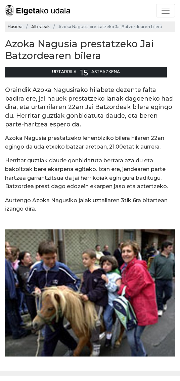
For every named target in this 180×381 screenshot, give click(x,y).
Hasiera (15, 26)
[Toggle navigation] (165, 10)
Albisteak (40, 26)
